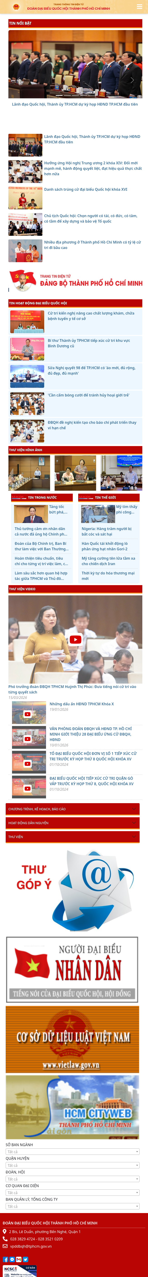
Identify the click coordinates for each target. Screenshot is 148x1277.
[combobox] (73, 1151)
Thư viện (15, 837)
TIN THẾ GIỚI (97, 497)
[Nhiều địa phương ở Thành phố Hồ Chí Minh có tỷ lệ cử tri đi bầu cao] (91, 95)
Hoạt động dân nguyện (28, 823)
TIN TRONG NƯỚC (34, 497)
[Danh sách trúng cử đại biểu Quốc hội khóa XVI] (75, 95)
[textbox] (72, 1152)
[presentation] (11, 473)
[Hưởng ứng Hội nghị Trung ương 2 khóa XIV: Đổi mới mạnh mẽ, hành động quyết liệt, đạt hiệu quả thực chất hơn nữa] (67, 95)
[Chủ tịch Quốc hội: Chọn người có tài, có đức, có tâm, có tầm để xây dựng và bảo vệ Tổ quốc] (83, 95)
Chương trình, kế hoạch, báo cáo (37, 809)
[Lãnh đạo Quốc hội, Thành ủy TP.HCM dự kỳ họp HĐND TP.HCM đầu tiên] (59, 95)
